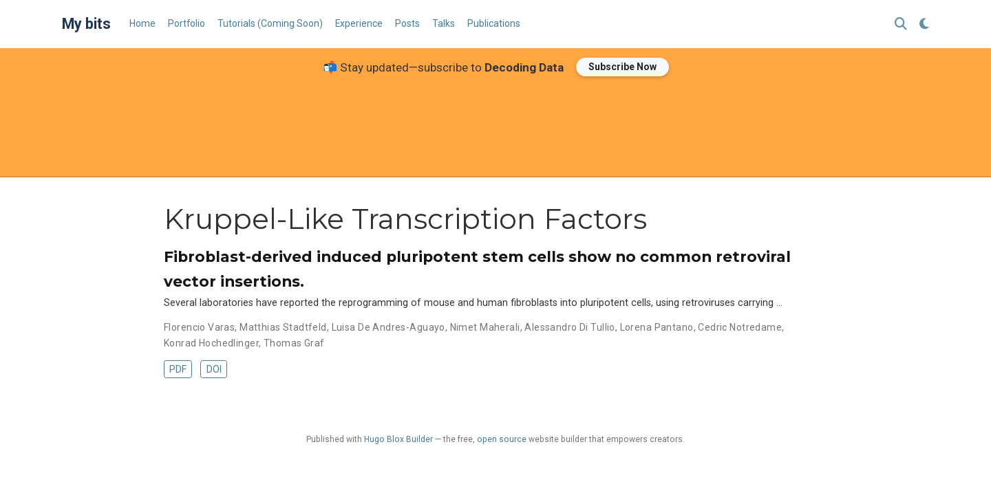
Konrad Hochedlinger (211, 343)
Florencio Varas (199, 327)
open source (501, 439)
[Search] (901, 24)
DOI (214, 369)
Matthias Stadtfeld (283, 327)
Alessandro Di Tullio (569, 327)
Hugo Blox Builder (398, 439)
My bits (86, 23)
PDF (178, 369)
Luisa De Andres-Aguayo (388, 327)
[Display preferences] (924, 24)
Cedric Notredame (740, 327)
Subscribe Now (622, 66)
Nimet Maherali (485, 327)
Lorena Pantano (657, 327)
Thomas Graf (294, 343)
